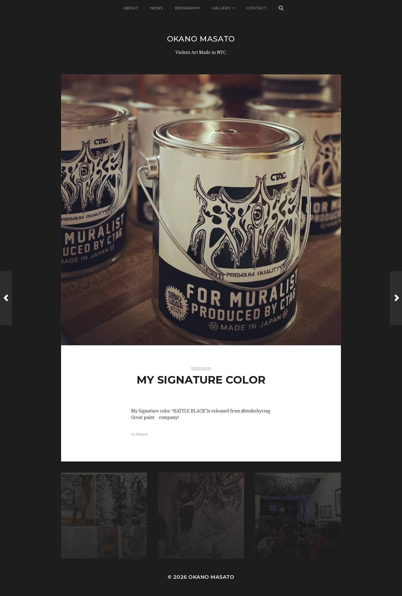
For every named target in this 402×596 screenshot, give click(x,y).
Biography (187, 8)
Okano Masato (201, 38)
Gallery (221, 8)
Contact (256, 8)
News (156, 8)
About (131, 8)
